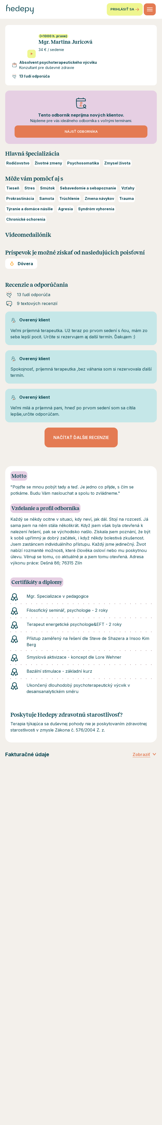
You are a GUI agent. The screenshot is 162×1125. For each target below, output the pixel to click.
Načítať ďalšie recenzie (81, 437)
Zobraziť (144, 754)
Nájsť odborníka (81, 131)
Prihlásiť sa (124, 9)
